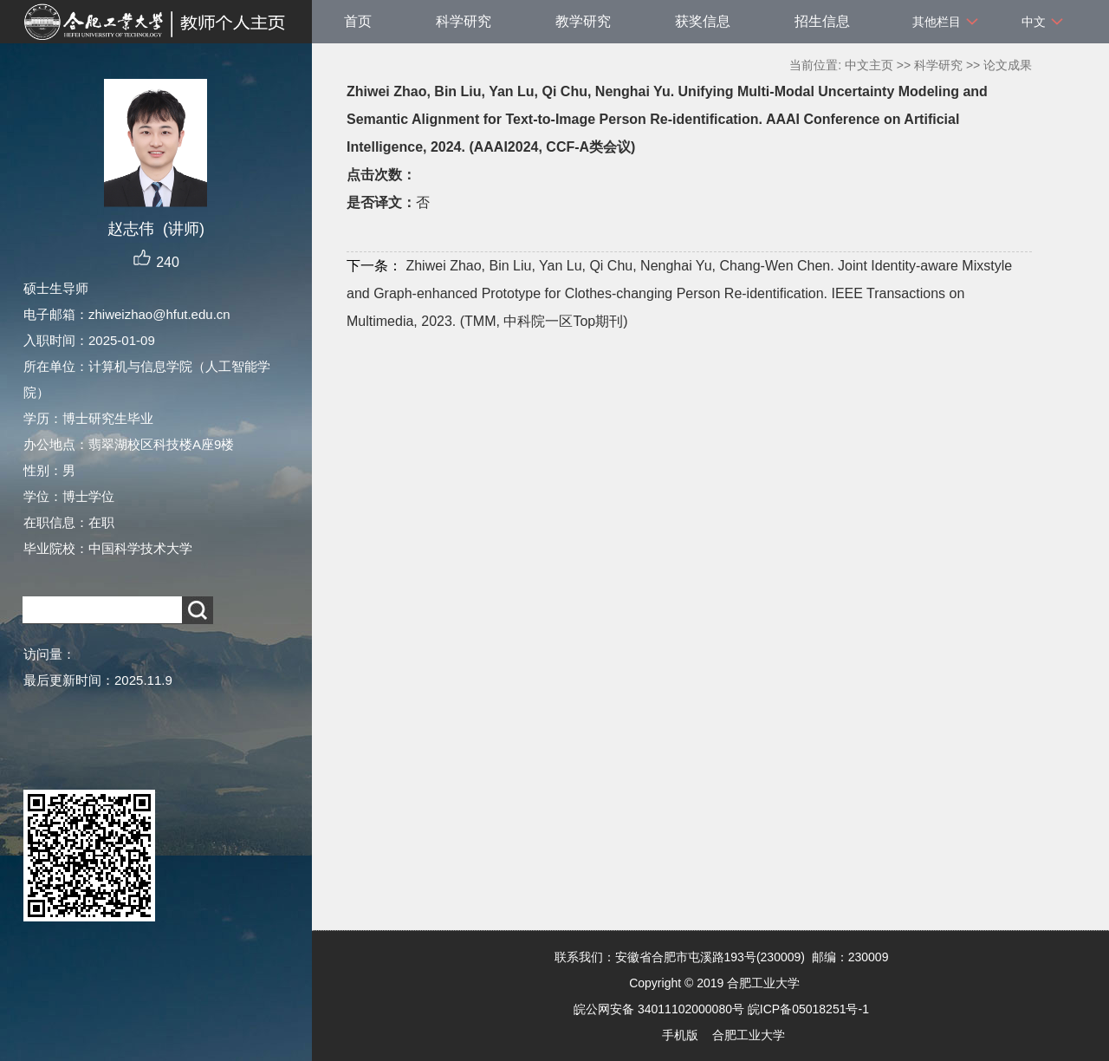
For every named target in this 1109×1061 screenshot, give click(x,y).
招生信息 (822, 21)
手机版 (680, 1035)
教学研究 (583, 21)
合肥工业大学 (748, 1035)
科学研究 (463, 21)
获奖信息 (702, 21)
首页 (358, 21)
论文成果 (1007, 65)
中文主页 (869, 65)
